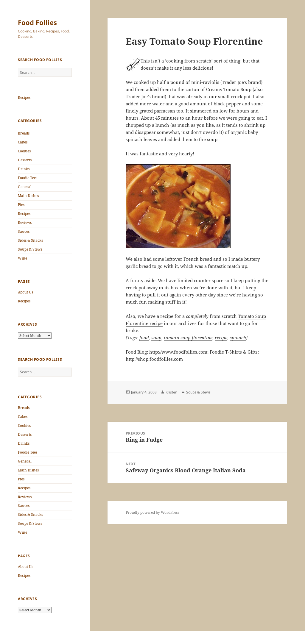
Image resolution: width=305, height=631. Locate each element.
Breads (23, 133)
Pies (21, 204)
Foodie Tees (27, 177)
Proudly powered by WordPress (152, 512)
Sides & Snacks (30, 240)
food (144, 338)
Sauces (23, 231)
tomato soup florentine (188, 338)
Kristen (171, 392)
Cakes (22, 142)
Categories (30, 120)
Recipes (24, 97)
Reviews (25, 222)
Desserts (25, 160)
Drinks (23, 168)
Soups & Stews (30, 249)
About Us (25, 292)
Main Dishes (28, 195)
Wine (22, 258)
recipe (221, 338)
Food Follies (37, 22)
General (25, 186)
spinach (238, 338)
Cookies (24, 151)
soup (156, 338)
